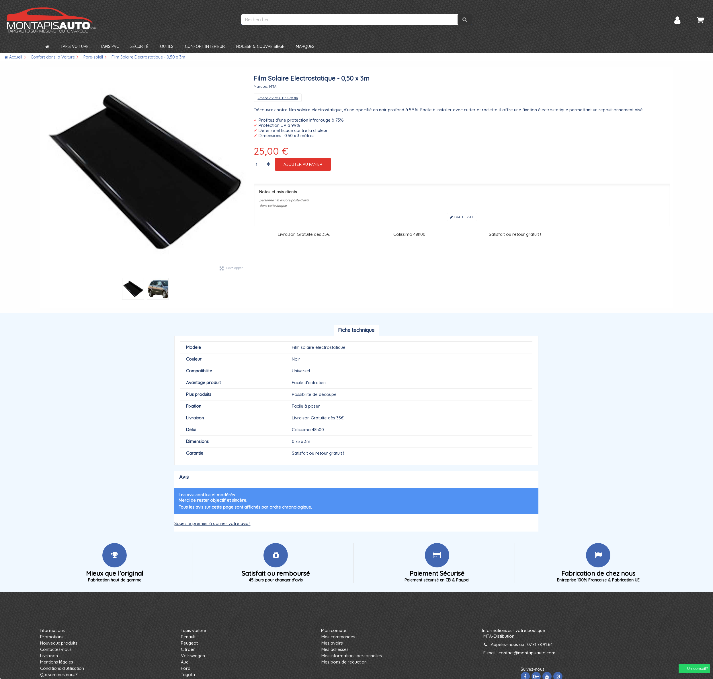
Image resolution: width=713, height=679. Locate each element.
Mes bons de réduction (344, 662)
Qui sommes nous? (59, 674)
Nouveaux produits (58, 643)
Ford (185, 668)
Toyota (188, 674)
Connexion (677, 20)
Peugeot (189, 643)
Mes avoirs (332, 643)
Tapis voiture (193, 630)
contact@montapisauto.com (527, 652)
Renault (188, 636)
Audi (185, 662)
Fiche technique (356, 330)
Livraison (49, 655)
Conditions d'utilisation (62, 668)
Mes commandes (338, 636)
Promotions (51, 636)
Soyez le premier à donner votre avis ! (212, 523)
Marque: (261, 86)
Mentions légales (56, 662)
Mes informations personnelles (351, 655)
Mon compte (333, 630)
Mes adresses (335, 649)
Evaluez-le (462, 217)
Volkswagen (193, 655)
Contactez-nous (56, 649)
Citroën (188, 649)
